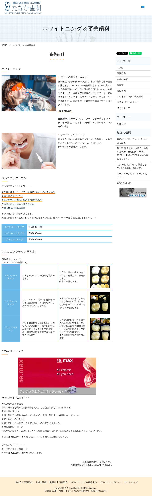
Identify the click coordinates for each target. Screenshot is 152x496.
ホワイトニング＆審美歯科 (130, 96)
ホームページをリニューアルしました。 (132, 175)
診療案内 (121, 91)
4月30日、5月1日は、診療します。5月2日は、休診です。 (132, 166)
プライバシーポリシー (128, 102)
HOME (4, 45)
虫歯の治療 (122, 79)
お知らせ (121, 123)
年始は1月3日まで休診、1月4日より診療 (132, 141)
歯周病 (120, 85)
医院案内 (121, 73)
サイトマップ (123, 108)
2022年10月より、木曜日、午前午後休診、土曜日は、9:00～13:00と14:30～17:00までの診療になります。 (132, 153)
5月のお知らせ (124, 183)
